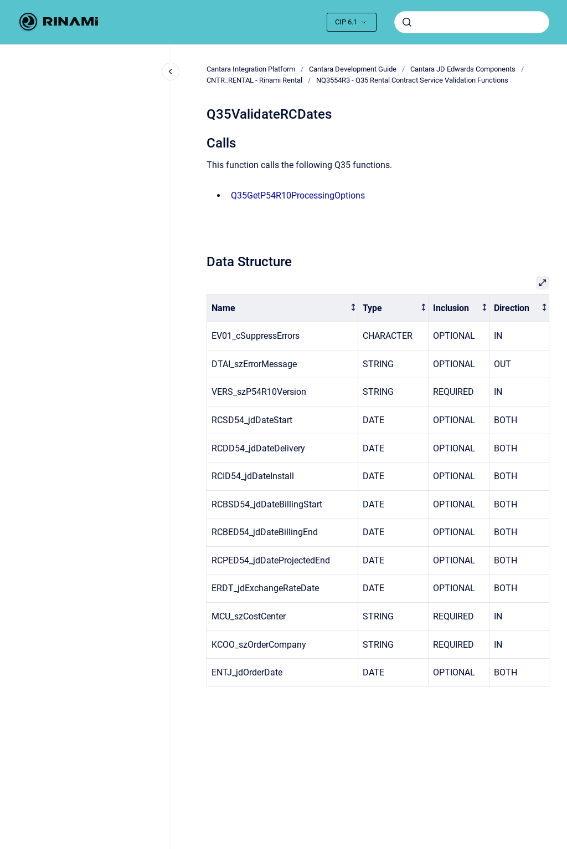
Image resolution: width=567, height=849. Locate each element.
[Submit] (407, 22)
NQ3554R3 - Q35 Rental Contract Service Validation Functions (412, 80)
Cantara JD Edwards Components (463, 69)
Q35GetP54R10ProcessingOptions (298, 195)
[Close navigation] (170, 71)
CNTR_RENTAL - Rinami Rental (254, 80)
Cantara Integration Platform (251, 69)
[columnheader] (282, 308)
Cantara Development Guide (352, 69)
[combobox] (472, 22)
